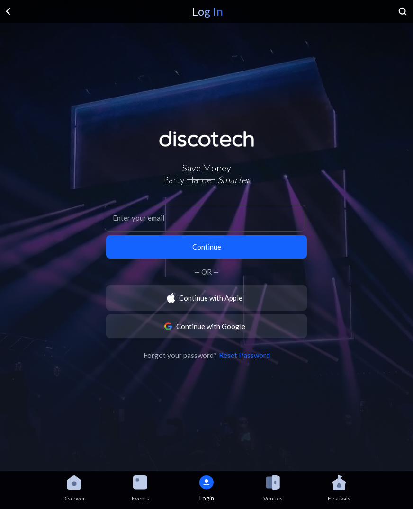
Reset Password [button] (244, 355)
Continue (206, 246)
